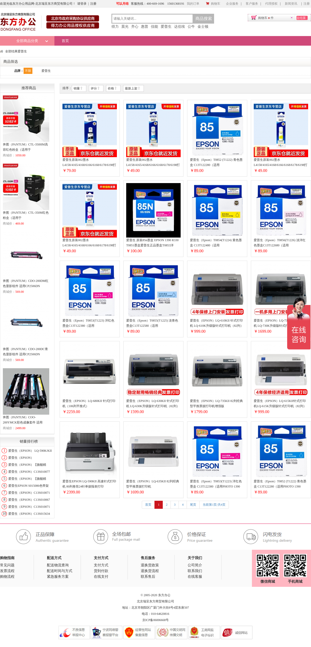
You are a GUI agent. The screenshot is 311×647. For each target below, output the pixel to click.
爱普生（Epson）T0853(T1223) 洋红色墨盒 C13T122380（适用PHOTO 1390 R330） (216, 484)
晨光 (125, 27)
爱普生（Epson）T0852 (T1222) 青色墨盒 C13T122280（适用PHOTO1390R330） (216, 163)
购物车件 (266, 18)
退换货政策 (150, 565)
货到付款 (101, 571)
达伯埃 (179, 27)
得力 (115, 27)
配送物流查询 (58, 565)
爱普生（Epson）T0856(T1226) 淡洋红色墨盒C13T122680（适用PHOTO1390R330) (280, 243)
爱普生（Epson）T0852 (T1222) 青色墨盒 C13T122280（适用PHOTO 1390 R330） (280, 484)
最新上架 (132, 88)
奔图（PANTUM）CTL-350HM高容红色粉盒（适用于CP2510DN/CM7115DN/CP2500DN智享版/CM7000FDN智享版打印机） (26, 147)
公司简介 (195, 565)
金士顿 (202, 27)
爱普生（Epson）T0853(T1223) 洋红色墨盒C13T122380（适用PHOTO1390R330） (88, 323)
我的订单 (193, 3)
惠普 (144, 27)
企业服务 (232, 3)
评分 (95, 88)
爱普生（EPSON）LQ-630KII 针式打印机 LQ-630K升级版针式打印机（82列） (153, 403)
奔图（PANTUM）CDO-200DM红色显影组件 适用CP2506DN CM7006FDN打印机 (25, 284)
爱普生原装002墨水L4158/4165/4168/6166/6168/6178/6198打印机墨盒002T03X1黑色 (89, 163)
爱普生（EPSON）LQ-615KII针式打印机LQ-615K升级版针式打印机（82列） (280, 403)
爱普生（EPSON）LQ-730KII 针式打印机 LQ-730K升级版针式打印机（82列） (280, 323)
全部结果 (11, 51)
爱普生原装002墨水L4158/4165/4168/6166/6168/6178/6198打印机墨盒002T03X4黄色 (280, 163)
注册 (93, 3)
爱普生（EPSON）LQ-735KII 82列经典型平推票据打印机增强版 (216, 403)
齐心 (134, 27)
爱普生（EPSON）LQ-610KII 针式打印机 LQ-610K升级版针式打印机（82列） (216, 323)
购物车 (213, 3)
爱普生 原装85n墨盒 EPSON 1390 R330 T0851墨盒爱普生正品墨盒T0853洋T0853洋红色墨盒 (152, 243)
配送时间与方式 (59, 571)
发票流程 (7, 571)
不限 (28, 71)
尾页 (193, 504)
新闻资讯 (291, 3)
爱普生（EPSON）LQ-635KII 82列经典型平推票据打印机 (152, 483)
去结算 (301, 18)
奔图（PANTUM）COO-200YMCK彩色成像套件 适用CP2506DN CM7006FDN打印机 (24, 420)
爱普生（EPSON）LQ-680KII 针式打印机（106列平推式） (88, 403)
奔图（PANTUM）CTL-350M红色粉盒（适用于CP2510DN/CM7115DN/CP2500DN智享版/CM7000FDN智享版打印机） (26, 215)
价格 (112, 88)
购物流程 (7, 577)
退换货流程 (150, 571)
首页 (65, 41)
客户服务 (252, 3)
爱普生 (166, 27)
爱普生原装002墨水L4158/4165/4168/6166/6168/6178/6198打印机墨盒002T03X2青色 (153, 163)
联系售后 (148, 577)
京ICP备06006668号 (155, 620)
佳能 (154, 27)
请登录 (82, 3)
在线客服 (195, 577)
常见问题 (7, 565)
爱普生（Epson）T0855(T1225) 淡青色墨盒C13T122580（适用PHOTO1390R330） (152, 323)
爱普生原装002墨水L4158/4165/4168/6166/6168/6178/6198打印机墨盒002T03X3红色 (89, 243)
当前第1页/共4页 (214, 504)
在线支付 (101, 577)
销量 (78, 88)
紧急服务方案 (58, 577)
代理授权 (271, 3)
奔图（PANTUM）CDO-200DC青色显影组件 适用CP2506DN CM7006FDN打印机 (25, 352)
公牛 (191, 27)
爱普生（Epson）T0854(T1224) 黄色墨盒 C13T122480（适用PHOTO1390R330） (216, 243)
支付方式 (101, 565)
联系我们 (195, 571)
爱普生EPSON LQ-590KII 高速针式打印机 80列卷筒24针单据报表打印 (89, 483)
